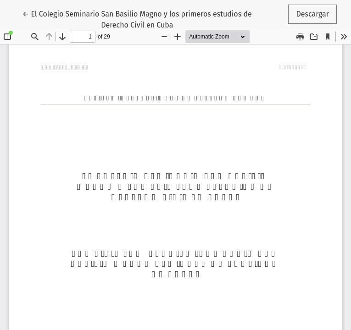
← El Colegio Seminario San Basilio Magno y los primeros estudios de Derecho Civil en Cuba (137, 18)
